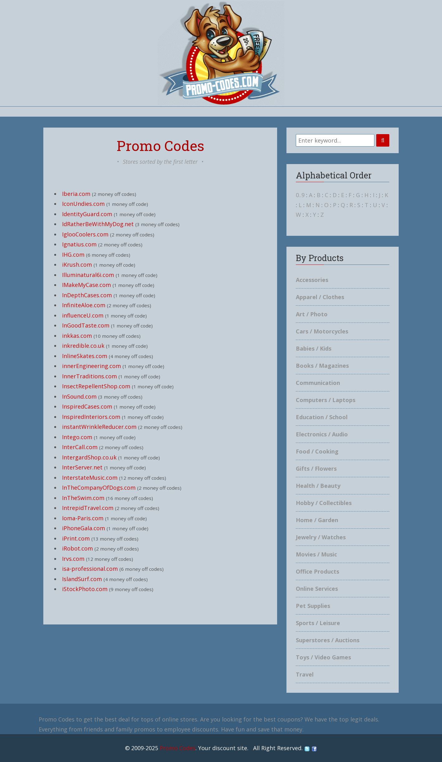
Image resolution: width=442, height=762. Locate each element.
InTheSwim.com (83, 498)
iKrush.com (77, 264)
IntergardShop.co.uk (89, 457)
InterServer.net (82, 467)
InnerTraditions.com (89, 376)
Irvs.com (73, 558)
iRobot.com (77, 548)
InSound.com (79, 396)
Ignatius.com (79, 244)
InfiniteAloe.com (83, 305)
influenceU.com (82, 315)
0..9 (300, 195)
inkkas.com (77, 335)
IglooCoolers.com (85, 234)
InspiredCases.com (87, 406)
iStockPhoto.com (85, 589)
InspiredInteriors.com (91, 416)
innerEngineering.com (91, 366)
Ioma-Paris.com (82, 518)
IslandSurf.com (82, 579)
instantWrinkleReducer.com (99, 426)
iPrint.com (76, 538)
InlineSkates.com (84, 356)
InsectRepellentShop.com (96, 386)
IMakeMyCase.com (86, 285)
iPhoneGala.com (83, 528)
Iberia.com (76, 193)
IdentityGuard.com (87, 214)
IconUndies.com (83, 203)
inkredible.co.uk (83, 345)
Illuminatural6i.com (88, 275)
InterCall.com (80, 447)
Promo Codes (177, 748)
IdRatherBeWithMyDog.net (98, 224)
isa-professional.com (90, 568)
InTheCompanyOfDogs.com (99, 487)
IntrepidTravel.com (87, 508)
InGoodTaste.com (85, 325)
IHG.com (73, 254)
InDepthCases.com (87, 295)
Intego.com (77, 437)
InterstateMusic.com (90, 477)
